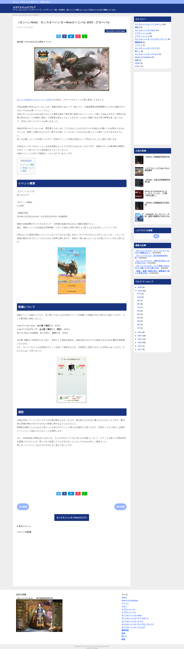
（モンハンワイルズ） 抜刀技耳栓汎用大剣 (34, 598)
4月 (138, 318)
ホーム (15, 2)
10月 (139, 297)
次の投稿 (23, 507)
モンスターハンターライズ (146, 48)
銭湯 (137, 27)
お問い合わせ (45, 2)
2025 (140, 287)
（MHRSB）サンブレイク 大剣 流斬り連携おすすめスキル (157, 215)
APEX (137, 63)
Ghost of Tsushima (143, 57)
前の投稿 (120, 507)
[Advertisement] (71, 467)
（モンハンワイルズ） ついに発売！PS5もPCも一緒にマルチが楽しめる (152, 267)
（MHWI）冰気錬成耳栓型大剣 (157, 157)
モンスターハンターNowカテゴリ (71, 517)
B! (71, 36)
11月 (139, 294)
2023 (140, 332)
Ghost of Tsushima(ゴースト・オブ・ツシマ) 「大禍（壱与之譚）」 (156, 193)
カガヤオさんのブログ (24, 7)
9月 (138, 300)
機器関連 (138, 42)
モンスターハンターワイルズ (146, 54)
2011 (140, 349)
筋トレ (137, 51)
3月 (138, 321)
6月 (138, 311)
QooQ (96, 648)
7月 (138, 307)
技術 (137, 60)
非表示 (28, 161)
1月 (138, 328)
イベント (138, 45)
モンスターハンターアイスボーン (148, 24)
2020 (140, 342)
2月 (138, 324)
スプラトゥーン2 (142, 33)
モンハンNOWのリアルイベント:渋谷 (34, 100)
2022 (140, 336)
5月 (138, 314)
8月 (138, 304)
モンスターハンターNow (115, 31)
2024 (140, 291)
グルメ (137, 66)
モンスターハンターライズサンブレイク (151, 39)
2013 (140, 346)
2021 (140, 339)
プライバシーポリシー (29, 2)
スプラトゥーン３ (142, 36)
